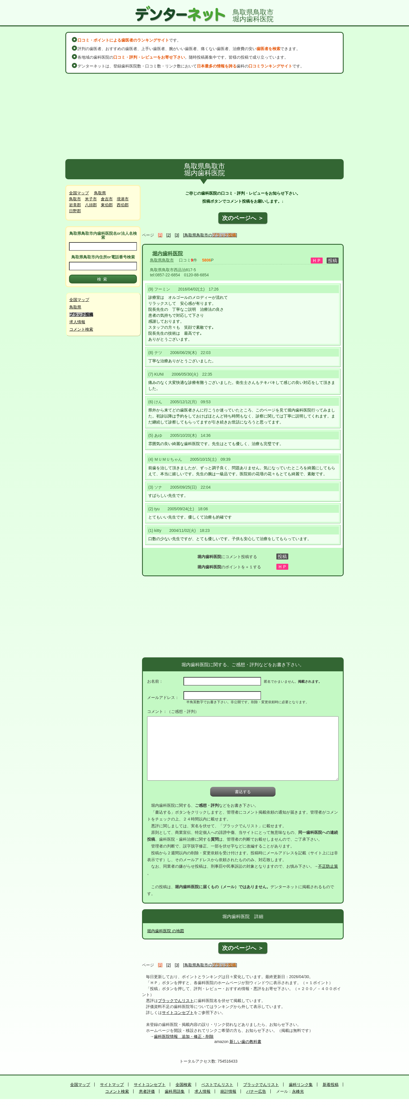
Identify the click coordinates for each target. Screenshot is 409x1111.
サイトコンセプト (178, 1012)
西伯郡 (123, 205)
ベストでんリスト (217, 1085)
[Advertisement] (204, 116)
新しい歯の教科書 (245, 1042)
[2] (168, 235)
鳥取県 (100, 193)
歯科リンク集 (301, 1085)
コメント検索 (81, 329)
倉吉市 (107, 199)
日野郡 (75, 211)
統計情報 (228, 1091)
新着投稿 (331, 1085)
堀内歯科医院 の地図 (165, 931)
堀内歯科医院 (167, 253)
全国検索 (183, 1085)
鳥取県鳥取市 (162, 260)
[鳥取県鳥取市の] (210, 235)
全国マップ (79, 193)
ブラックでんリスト (176, 1000)
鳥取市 (75, 199)
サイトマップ (112, 1085)
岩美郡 (75, 205)
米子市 (91, 199)
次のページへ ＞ (243, 218)
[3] (177, 235)
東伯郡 (107, 205)
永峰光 (298, 1091)
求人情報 (77, 322)
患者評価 (147, 1091)
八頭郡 (91, 205)
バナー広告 (256, 1091)
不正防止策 (328, 866)
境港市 (123, 199)
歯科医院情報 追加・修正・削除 (184, 1036)
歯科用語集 (175, 1091)
